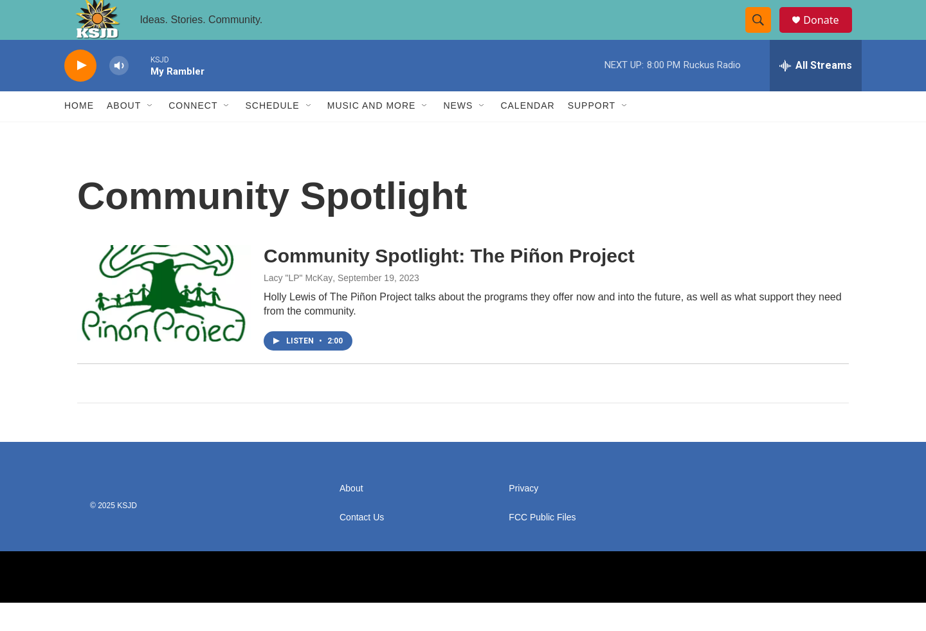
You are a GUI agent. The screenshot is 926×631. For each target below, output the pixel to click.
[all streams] (816, 93)
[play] (80, 93)
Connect (192, 134)
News (458, 134)
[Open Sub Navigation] (150, 134)
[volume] (119, 93)
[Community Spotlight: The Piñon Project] (164, 321)
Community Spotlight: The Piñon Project (449, 283)
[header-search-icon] (764, 34)
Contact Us (362, 546)
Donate (829, 34)
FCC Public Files (542, 546)
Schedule (272, 134)
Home (79, 134)
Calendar (527, 134)
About (124, 134)
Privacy (523, 517)
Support (591, 134)
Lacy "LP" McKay (298, 306)
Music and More (371, 134)
